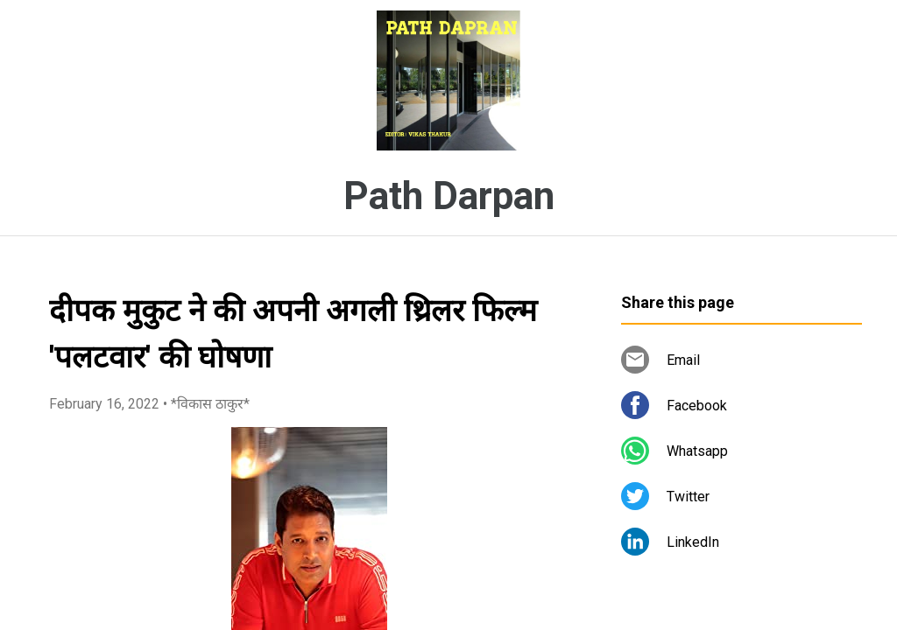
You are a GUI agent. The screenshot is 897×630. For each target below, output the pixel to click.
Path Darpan (448, 196)
